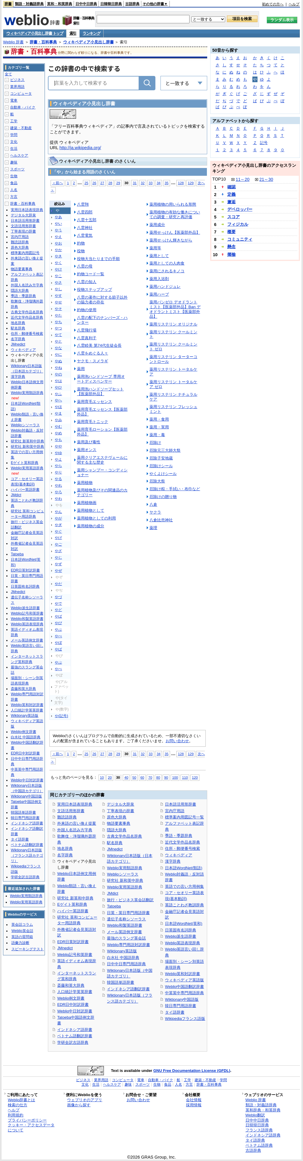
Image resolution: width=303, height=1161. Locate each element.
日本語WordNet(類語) (183, 868)
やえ (58, 237)
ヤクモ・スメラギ (92, 361)
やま (58, 413)
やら (58, 466)
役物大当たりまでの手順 (98, 258)
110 (185, 777)
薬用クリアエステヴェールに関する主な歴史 (102, 460)
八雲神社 (85, 227)
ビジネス (17, 80)
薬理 (153, 527)
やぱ (58, 649)
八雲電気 (85, 235)
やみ (58, 420)
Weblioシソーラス (122, 874)
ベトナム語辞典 (259, 1145)
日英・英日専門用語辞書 (128, 913)
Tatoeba (114, 906)
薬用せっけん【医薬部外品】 (174, 232)
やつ (58, 328)
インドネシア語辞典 (263, 1135)
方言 (13, 197)
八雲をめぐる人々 (92, 353)
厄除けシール (161, 466)
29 (118, 183)
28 (110, 183)
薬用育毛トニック (92, 421)
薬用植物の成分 (90, 526)
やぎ (58, 525)
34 (158, 183)
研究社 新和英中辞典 (125, 880)
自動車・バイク (22, 107)
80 (158, 777)
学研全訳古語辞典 (72, 1042)
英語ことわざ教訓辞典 (184, 905)
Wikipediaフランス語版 (185, 1018)
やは (58, 381)
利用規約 (15, 1115)
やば (58, 616)
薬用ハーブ (159, 294)
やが (58, 518)
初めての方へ (273, 4)
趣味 (13, 162)
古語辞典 (132, 4)
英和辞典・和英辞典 (263, 1110)
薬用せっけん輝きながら (170, 240)
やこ (58, 276)
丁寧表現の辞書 (120, 811)
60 (142, 777)
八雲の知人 (86, 281)
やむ (58, 426)
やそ (58, 309)
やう (58, 230)
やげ (58, 538)
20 (110, 777)
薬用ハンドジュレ (165, 286)
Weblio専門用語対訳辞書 (128, 944)
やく (58, 263)
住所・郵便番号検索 (182, 848)
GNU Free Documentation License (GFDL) (191, 1070)
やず (58, 564)
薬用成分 (157, 224)
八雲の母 (85, 266)
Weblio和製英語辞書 (124, 925)
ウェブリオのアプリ (84, 1100)
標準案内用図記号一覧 (184, 817)
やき (58, 256)
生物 (13, 176)
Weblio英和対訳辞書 (182, 973)
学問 (13, 135)
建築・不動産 (21, 128)
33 (151, 183)
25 (86, 183)
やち (58, 322)
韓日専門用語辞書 (180, 1005)
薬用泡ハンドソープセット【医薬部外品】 (100, 391)
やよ (58, 459)
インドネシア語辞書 (74, 1029)
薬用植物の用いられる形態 (172, 204)
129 (190, 183)
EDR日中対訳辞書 (73, 1004)
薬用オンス (86, 449)
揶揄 (231, 254)
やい (58, 223)
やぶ (58, 629)
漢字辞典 (173, 861)
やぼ (58, 643)
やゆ (58, 453)
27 (102, 183)
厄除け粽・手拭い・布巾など (174, 489)
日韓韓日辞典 (111, 4)
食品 (13, 183)
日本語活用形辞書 (180, 804)
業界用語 (17, 87)
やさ (58, 282)
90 (166, 777)
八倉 (153, 504)
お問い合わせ (177, 741)
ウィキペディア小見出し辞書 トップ (34, 33)
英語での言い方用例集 (184, 886)
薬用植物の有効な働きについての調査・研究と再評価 (174, 214)
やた (58, 315)
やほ (58, 407)
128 (181, 183)
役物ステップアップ (94, 289)
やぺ (58, 669)
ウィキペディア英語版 (184, 980)
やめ (58, 433)
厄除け (155, 442)
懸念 (231, 246)
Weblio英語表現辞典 (182, 943)
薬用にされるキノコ (166, 271)
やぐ (58, 531)
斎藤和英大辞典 (70, 985)
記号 (264, 142)
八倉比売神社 (161, 520)
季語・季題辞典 (178, 835)
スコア (233, 216)
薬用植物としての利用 (96, 518)
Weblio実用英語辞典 (124, 887)
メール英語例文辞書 (124, 932)
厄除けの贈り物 (163, 496)
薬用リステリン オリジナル (173, 324)
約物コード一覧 (90, 274)
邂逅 (231, 201)
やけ (58, 269)
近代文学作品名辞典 (182, 842)
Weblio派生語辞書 (180, 936)
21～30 (266, 179)
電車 (13, 100)
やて (58, 335)
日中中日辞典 (86, 4)
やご (58, 544)
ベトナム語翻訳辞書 (74, 1036)
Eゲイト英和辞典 (72, 904)
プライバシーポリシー (27, 1120)
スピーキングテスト (27, 949)
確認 (231, 186)
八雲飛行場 (86, 330)
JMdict (112, 893)
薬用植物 (85, 482)
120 (195, 777)
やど (58, 610)
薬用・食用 (159, 419)
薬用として (159, 255)
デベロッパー (239, 209)
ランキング (91, 33)
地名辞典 (65, 848)
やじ (58, 557)
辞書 (8, 4)
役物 (81, 251)
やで (58, 603)
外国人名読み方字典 (74, 830)
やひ (58, 387)
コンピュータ (21, 93)
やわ (58, 499)
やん (58, 512)
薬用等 (155, 248)
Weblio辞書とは (21, 1100)
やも (58, 440)
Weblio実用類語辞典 (124, 868)
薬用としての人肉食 (166, 263)
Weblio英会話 (22, 931)
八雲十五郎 (86, 220)
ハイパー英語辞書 (72, 911)
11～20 (242, 179)
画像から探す (78, 1105)
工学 (13, 121)
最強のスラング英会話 (126, 938)
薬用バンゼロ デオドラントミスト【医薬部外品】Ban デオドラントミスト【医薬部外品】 (175, 309)
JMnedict (65, 948)
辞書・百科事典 (43, 42)
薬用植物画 (86, 502)
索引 (72, 33)
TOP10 (219, 179)
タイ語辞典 (255, 1140)
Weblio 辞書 (13, 42)
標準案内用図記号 (25, 253)
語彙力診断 (20, 943)
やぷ (58, 662)
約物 (81, 243)
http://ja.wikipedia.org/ (80, 147)
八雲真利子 (86, 338)
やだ (58, 584)
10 (102, 777)
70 (150, 777)
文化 (13, 142)
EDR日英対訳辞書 (73, 942)
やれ (58, 485)
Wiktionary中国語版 (182, 999)
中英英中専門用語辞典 (184, 993)
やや (58, 446)
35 (167, 183)
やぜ (58, 571)
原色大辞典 (116, 817)
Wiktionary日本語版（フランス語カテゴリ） (27, 855)
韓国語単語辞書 (120, 982)
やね (58, 368)
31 (135, 183)
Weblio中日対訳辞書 (74, 1011)
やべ (58, 636)
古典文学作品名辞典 (124, 836)
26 (94, 183)
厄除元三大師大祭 (165, 450)
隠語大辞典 (116, 830)
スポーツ (17, 169)
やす (58, 296)
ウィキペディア (178, 855)
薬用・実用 (159, 427)
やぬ (58, 361)
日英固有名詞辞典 (180, 930)
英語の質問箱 (22, 937)
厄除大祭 (157, 481)
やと (58, 341)
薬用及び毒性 (88, 442)
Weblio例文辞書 (70, 998)
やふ (58, 394)
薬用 (81, 368)
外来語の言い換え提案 (76, 823)
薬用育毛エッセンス (94, 401)
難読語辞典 (67, 817)
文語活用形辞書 (70, 811)
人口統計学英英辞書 (74, 991)
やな (58, 348)
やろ (58, 492)
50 (134, 777)
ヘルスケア (19, 155)
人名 (13, 190)
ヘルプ (294, 4)
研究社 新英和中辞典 (75, 898)
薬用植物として (90, 510)
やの (58, 374)
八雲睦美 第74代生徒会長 (99, 345)
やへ (58, 400)
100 (175, 777)
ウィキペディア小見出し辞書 (88, 42)
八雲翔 (83, 204)
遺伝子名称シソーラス (126, 919)
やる (58, 479)
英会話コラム (22, 924)
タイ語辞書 (174, 1012)
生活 (13, 148)
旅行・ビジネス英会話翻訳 (130, 900)
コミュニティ (239, 239)
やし (58, 289)
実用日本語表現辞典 (74, 804)
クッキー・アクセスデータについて (31, 1127)
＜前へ (57, 183)
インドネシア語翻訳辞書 (128, 989)
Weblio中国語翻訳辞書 (184, 986)
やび (58, 623)
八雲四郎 (85, 212)
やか (58, 250)
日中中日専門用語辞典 (126, 964)
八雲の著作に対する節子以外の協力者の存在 (102, 299)
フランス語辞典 (259, 1130)
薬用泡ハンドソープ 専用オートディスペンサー (101, 379)
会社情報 (194, 1100)
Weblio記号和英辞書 (74, 954)
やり (58, 472)
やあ (58, 217)
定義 (231, 194)
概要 (231, 231)
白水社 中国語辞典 (123, 957)
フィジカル (237, 224)
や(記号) (61, 716)
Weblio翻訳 (255, 1115)
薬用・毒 (157, 435)
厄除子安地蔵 (161, 458)
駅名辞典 (114, 843)
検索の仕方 (17, 1105)
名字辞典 (65, 855)
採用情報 (194, 1105)
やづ (58, 597)
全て (8, 74)
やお (58, 243)
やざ (58, 551)
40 (126, 777)
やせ (58, 302)
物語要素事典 (118, 823)
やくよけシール (163, 473)
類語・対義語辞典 (29, 4)
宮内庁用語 (174, 811)
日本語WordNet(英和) (183, 923)
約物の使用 (86, 310)
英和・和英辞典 (59, 4)
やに (58, 354)
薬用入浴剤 (159, 278)
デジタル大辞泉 (120, 804)
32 (143, 183)
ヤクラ (155, 512)
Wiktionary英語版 (122, 951)
